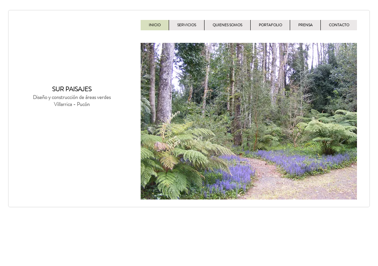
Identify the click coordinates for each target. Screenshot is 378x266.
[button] (249, 121)
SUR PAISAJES (72, 89)
